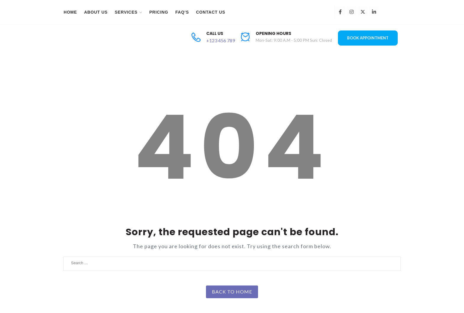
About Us (96, 12)
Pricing (158, 12)
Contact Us (210, 12)
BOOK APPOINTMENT (368, 38)
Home (70, 12)
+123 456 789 (220, 40)
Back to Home (232, 291)
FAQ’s (182, 12)
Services (126, 12)
